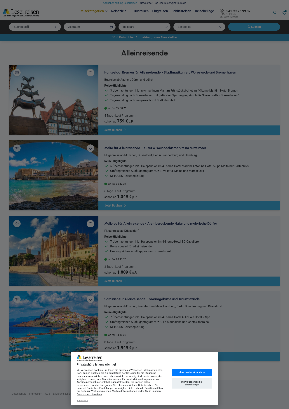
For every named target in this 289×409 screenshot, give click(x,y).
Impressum (82, 400)
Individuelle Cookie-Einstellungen (192, 383)
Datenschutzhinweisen (89, 394)
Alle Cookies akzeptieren (192, 372)
